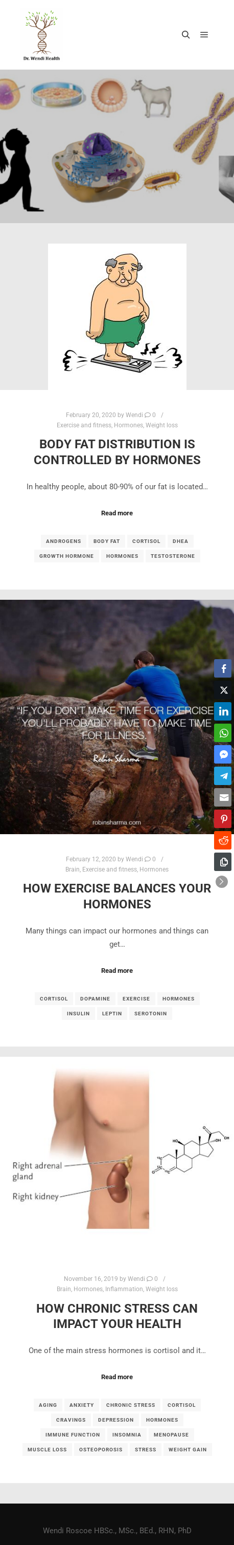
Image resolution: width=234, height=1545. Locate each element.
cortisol (146, 541)
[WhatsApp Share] (222, 733)
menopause (171, 1435)
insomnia (127, 1435)
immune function (72, 1435)
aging (48, 1405)
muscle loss (47, 1449)
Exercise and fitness (84, 425)
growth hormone (66, 556)
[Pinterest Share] (222, 819)
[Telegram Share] (222, 776)
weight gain (188, 1449)
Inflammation (124, 1289)
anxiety (81, 1405)
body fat (106, 541)
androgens (63, 541)
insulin (78, 1013)
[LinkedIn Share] (222, 711)
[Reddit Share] (222, 840)
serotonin (150, 1013)
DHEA (181, 541)
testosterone (173, 556)
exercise (136, 999)
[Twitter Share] (222, 690)
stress (145, 1449)
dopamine (95, 999)
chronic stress (130, 1405)
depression (116, 1420)
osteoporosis (101, 1449)
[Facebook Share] (222, 668)
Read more (117, 513)
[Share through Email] (222, 797)
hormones (122, 556)
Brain (72, 869)
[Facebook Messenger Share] (222, 754)
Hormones (128, 425)
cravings (71, 1420)
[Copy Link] (222, 862)
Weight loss (162, 425)
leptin (112, 1013)
